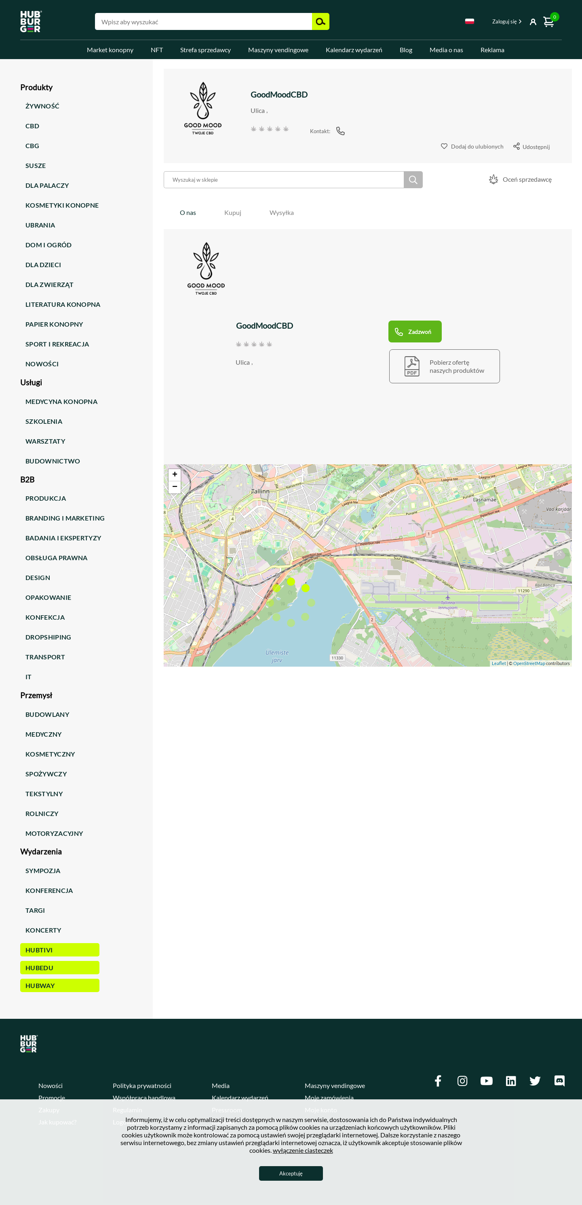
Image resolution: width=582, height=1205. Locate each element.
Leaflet (499, 663)
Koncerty (43, 930)
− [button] (174, 487)
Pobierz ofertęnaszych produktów (457, 366)
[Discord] (559, 1081)
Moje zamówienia (329, 1097)
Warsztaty (45, 441)
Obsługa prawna (56, 557)
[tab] (188, 212)
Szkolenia (43, 421)
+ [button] (174, 475)
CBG (32, 145)
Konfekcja (45, 617)
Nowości (42, 364)
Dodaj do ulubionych (477, 146)
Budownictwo (52, 461)
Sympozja (43, 870)
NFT (157, 49)
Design (37, 577)
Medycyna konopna (61, 401)
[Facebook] (438, 1081)
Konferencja (49, 890)
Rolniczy (42, 813)
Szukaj (413, 179)
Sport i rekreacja (57, 344)
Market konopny (110, 49)
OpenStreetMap (529, 663)
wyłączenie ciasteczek (303, 1150)
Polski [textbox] (469, 21)
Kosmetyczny (50, 754)
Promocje (51, 1097)
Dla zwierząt (49, 284)
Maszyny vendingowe (278, 49)
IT (28, 676)
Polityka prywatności (142, 1085)
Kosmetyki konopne (62, 205)
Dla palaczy (47, 185)
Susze (35, 165)
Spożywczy (46, 774)
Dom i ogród (48, 245)
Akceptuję (291, 1173)
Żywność (42, 106)
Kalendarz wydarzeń (354, 49)
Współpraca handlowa (144, 1097)
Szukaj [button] (320, 21)
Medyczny (43, 734)
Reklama (492, 49)
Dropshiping (48, 637)
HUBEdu (39, 967)
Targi (35, 910)
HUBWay (40, 985)
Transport (45, 657)
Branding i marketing (65, 518)
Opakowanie (48, 597)
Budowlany (47, 714)
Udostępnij (536, 146)
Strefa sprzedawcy (205, 49)
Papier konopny (54, 324)
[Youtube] (487, 1081)
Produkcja (45, 498)
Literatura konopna (63, 304)
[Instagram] (462, 1081)
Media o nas (446, 49)
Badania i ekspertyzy (63, 538)
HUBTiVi (39, 950)
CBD (32, 126)
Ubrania (40, 225)
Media (221, 1085)
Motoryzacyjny (54, 833)
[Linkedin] (511, 1081)
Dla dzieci (43, 264)
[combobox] (469, 23)
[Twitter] (535, 1081)
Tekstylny (44, 793)
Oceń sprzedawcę (527, 179)
